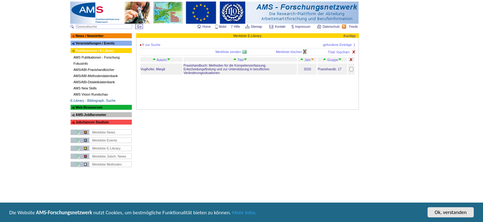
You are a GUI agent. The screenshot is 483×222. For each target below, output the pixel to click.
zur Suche (150, 45)
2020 (307, 69)
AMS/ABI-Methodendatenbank (96, 76)
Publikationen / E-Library (94, 50)
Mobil (222, 26)
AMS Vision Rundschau (91, 94)
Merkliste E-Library (106, 148)
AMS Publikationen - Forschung (97, 57)
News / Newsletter (89, 36)
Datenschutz (331, 26)
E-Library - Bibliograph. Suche (93, 100)
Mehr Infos (243, 213)
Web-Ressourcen (88, 107)
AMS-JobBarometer (90, 115)
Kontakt (280, 26)
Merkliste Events (104, 140)
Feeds (354, 26)
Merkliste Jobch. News (109, 156)
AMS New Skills (85, 88)
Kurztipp (349, 36)
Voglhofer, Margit (152, 69)
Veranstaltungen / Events (95, 43)
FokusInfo (81, 63)
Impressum (303, 26)
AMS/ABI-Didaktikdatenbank (94, 82)
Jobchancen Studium (92, 122)
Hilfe (237, 26)
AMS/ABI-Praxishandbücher (94, 70)
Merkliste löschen (289, 52)
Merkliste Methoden (107, 164)
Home (206, 26)
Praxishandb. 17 (329, 69)
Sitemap (257, 26)
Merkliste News (104, 132)
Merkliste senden (228, 52)
